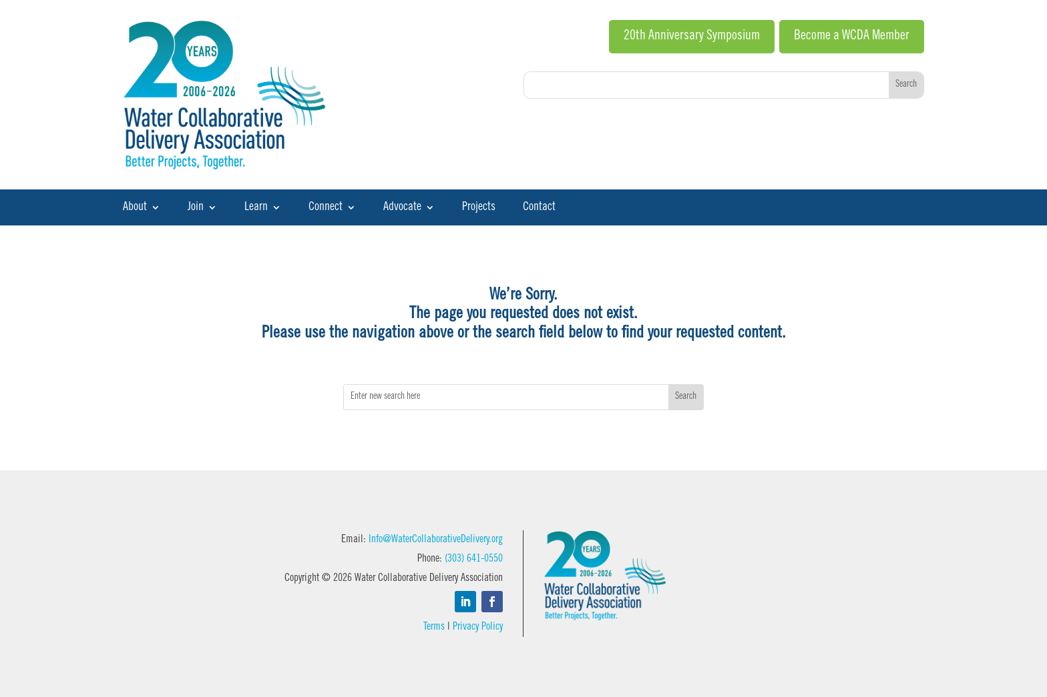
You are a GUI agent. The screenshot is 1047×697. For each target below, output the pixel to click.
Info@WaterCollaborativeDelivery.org (436, 539)
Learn (256, 208)
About (135, 208)
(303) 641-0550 (474, 559)
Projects (478, 208)
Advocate (402, 208)
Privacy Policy (478, 627)
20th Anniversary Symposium (692, 36)
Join (196, 208)
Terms (434, 627)
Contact (539, 208)
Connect (325, 208)
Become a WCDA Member (851, 36)
